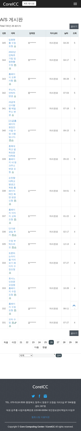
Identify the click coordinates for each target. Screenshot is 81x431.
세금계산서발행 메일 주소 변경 (12, 108)
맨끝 (45, 347)
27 (58, 342)
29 (70, 342)
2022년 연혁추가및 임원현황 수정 (12, 58)
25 (45, 342)
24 (39, 342)
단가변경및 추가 (12, 231)
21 (21, 342)
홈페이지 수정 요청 (12, 307)
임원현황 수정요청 (12, 42)
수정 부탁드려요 (12, 244)
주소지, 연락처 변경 (12, 92)
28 (64, 342)
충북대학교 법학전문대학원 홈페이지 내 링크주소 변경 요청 (12, 159)
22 (27, 342)
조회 (74, 33)
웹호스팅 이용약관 (41, 417)
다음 (36, 347)
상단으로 (74, 305)
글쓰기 (74, 26)
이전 (14, 342)
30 (76, 342)
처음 (6, 342)
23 (33, 342)
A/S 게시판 (29, 3)
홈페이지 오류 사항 (12, 77)
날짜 (66, 33)
